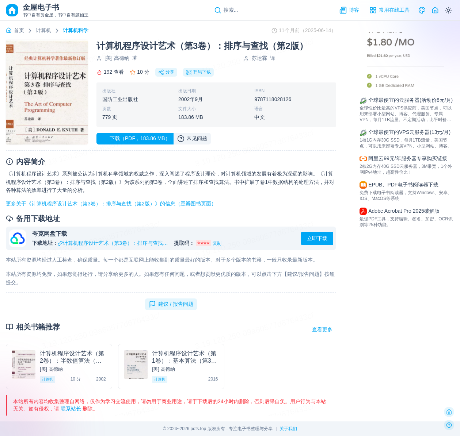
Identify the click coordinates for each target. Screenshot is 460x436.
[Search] (226, 10)
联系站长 (71, 409)
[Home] (435, 10)
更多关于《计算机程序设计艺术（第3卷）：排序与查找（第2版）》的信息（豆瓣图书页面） (111, 204)
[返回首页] (449, 412)
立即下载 (317, 238)
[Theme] (422, 10)
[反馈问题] (449, 425)
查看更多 (322, 329)
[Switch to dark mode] (448, 10)
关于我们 (288, 428)
